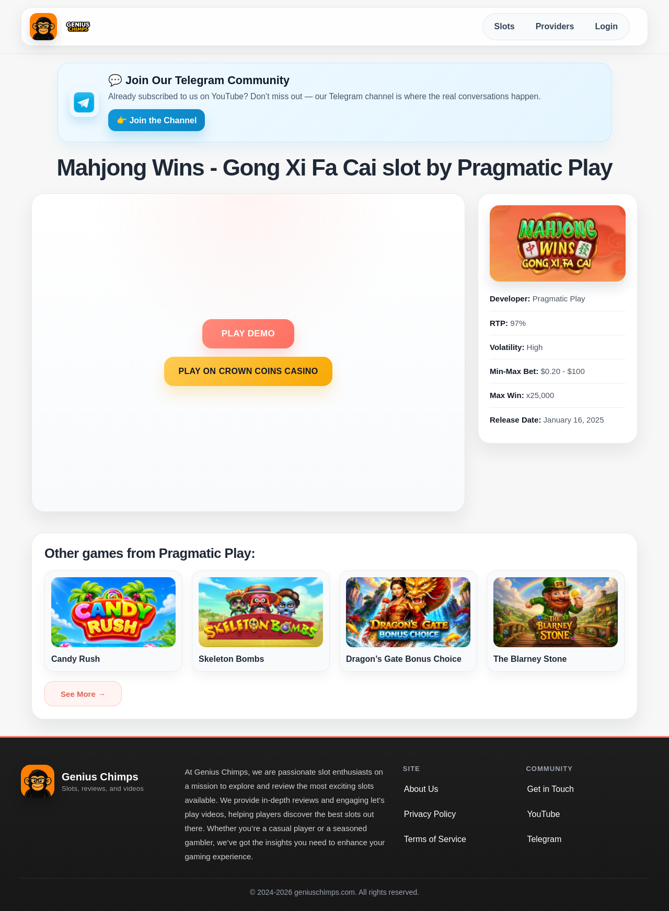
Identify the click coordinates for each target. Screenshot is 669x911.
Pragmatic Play (559, 298)
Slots (504, 26)
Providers (555, 26)
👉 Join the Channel (157, 120)
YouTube (543, 814)
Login (606, 26)
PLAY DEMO (248, 333)
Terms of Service (435, 839)
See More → (83, 694)
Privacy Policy (430, 814)
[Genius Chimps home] (62, 26)
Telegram (544, 839)
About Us (421, 789)
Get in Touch (550, 789)
